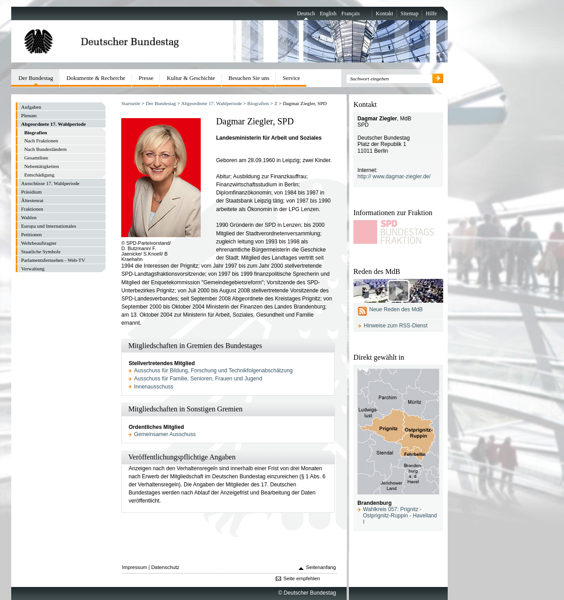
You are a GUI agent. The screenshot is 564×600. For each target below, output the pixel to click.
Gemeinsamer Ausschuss (165, 434)
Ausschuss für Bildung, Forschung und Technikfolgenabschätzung (213, 370)
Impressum (134, 567)
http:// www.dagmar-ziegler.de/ (394, 176)
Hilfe (431, 13)
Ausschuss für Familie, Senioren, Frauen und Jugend (198, 378)
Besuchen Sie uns (249, 78)
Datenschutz (165, 567)
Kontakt (384, 13)
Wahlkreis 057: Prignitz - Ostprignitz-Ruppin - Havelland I (400, 515)
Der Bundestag (160, 103)
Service (291, 78)
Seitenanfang (321, 567)
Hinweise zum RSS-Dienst (395, 325)
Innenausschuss (154, 387)
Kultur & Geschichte (191, 78)
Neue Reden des (396, 309)
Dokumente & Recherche (95, 78)
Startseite (130, 103)
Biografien (258, 103)
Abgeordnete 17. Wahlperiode (211, 103)
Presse (146, 78)
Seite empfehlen (301, 578)
